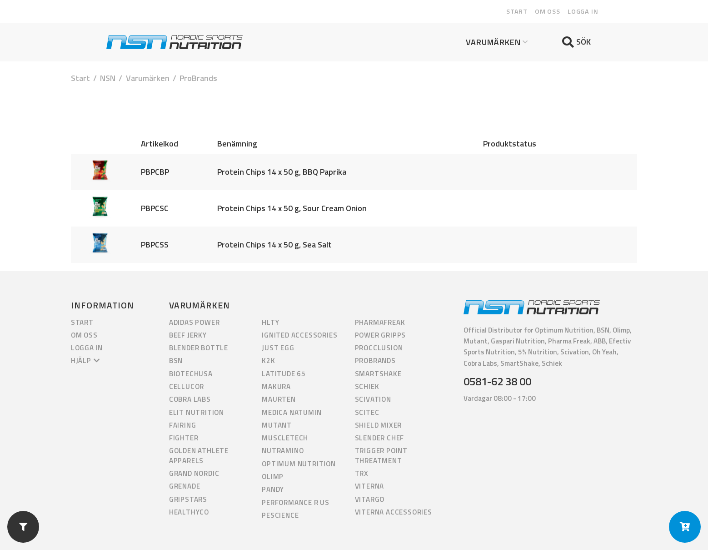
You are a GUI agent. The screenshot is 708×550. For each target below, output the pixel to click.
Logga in (583, 11)
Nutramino (283, 450)
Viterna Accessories (393, 512)
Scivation (373, 399)
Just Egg (278, 348)
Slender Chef (379, 438)
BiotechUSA (191, 373)
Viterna (369, 486)
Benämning (237, 143)
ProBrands (375, 360)
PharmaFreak (380, 322)
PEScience (280, 515)
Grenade (184, 486)
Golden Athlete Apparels (199, 455)
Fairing (182, 425)
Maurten (279, 399)
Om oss (547, 11)
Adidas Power (194, 322)
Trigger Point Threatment (381, 455)
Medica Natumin (291, 412)
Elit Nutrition (196, 412)
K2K (268, 360)
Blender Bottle (198, 348)
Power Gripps (380, 335)
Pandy (273, 489)
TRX (362, 473)
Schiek (367, 386)
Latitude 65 (284, 373)
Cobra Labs (190, 399)
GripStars (188, 499)
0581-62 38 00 (497, 381)
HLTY (270, 322)
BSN (176, 360)
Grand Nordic (194, 473)
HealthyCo (189, 512)
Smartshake (378, 373)
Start (517, 11)
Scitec (367, 412)
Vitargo (370, 499)
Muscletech (285, 438)
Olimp (273, 476)
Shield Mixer (378, 425)
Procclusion (379, 348)
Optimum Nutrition (299, 464)
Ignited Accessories (299, 335)
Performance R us (295, 502)
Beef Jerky (188, 335)
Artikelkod (159, 143)
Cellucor (186, 386)
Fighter (184, 438)
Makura (276, 386)
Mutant (277, 425)
